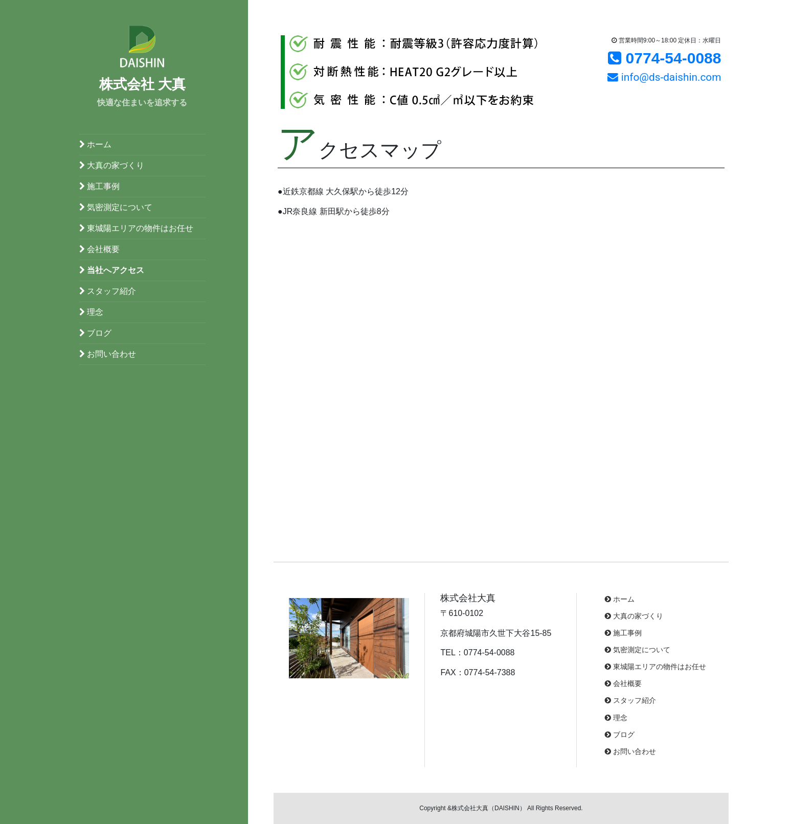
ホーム (95, 144)
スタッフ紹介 (107, 291)
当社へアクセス (111, 270)
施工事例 (99, 186)
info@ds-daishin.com (664, 77)
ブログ (95, 333)
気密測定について (115, 207)
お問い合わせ (107, 354)
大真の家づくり (111, 165)
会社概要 (99, 249)
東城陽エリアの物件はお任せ (136, 228)
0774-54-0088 (664, 58)
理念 (91, 312)
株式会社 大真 (142, 84)
